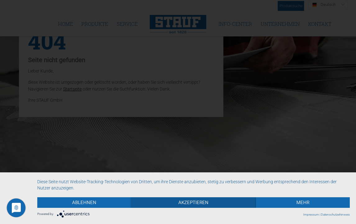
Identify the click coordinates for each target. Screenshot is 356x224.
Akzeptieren (193, 202)
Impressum (311, 214)
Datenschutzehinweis (335, 214)
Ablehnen (84, 202)
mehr (302, 202)
